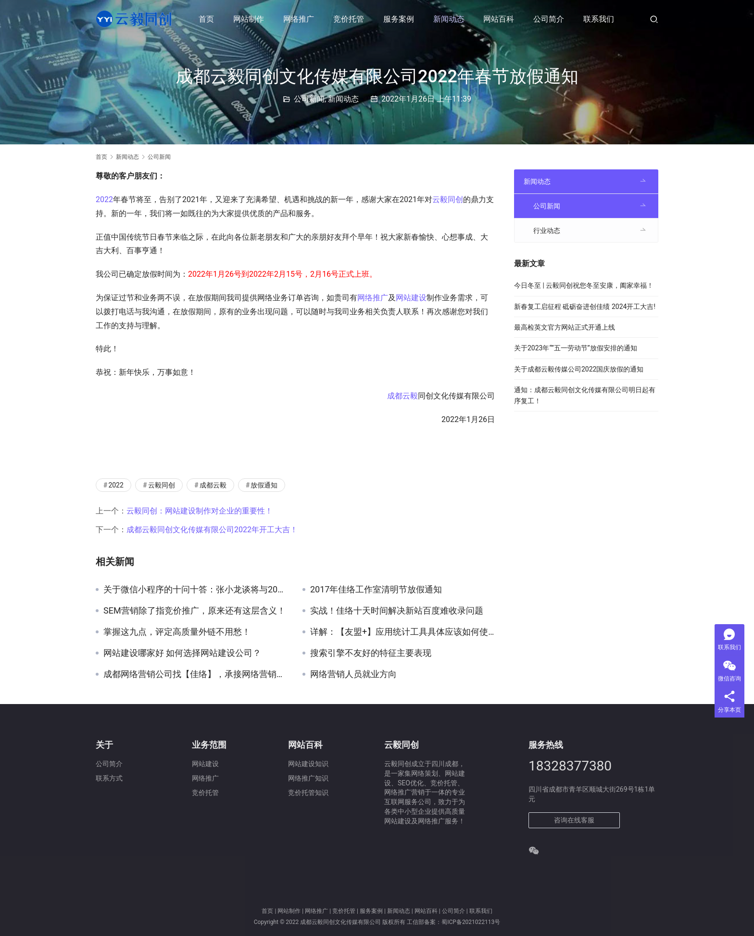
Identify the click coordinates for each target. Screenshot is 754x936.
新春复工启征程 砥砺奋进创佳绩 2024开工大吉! (584, 306)
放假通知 (264, 485)
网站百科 (498, 19)
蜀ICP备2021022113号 (470, 922)
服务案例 (398, 19)
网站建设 (411, 297)
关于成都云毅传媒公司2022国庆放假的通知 (578, 369)
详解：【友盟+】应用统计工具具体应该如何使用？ (402, 632)
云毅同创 (447, 199)
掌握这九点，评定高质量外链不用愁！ (177, 632)
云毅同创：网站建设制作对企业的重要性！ (199, 510)
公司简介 (548, 19)
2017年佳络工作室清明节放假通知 (376, 589)
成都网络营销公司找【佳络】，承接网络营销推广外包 (195, 674)
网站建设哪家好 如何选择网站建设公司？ (182, 653)
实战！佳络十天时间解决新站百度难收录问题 (396, 610)
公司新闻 (309, 98)
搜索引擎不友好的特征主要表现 (370, 653)
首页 (206, 19)
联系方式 (109, 778)
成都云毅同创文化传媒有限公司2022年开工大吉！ (212, 529)
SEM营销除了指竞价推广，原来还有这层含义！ (194, 610)
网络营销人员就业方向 (353, 674)
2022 (104, 199)
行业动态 (546, 230)
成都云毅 (402, 395)
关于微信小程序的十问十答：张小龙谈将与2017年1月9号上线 (195, 589)
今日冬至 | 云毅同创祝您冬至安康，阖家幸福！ (583, 285)
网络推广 (298, 19)
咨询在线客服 (574, 820)
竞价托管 (348, 19)
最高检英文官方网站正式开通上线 (564, 327)
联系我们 (598, 19)
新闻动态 (448, 19)
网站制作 (248, 19)
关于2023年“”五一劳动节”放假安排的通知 (575, 348)
